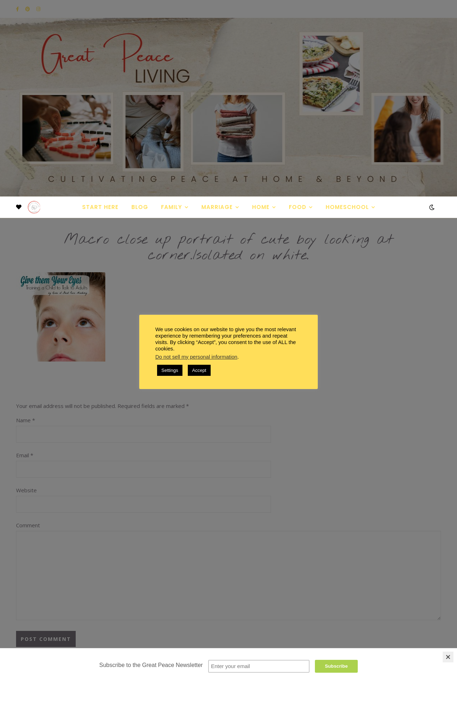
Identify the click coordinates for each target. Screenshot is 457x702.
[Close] (448, 657)
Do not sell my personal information (196, 357)
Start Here (100, 207)
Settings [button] (169, 370)
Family (171, 207)
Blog (139, 207)
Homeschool (347, 207)
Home (261, 207)
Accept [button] (199, 370)
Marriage (217, 207)
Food (297, 207)
